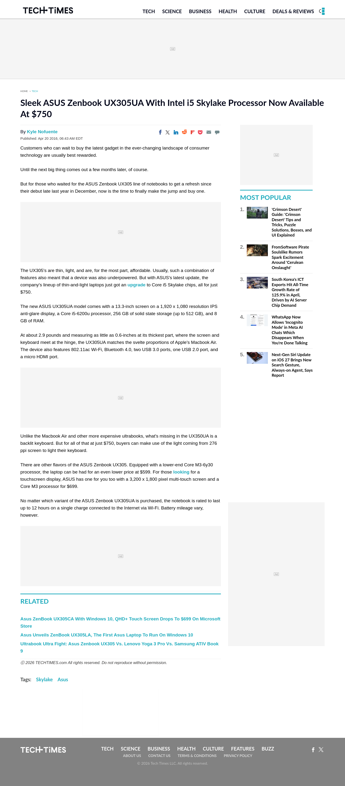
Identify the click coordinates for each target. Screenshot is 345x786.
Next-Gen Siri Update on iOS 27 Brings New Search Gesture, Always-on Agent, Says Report (292, 365)
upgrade (136, 284)
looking (181, 471)
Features (242, 748)
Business (200, 11)
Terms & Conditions (197, 755)
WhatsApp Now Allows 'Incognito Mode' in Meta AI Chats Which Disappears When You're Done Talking (289, 329)
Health (227, 11)
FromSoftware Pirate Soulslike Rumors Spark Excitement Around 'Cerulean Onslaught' (290, 257)
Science (172, 11)
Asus (63, 679)
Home (24, 91)
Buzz (268, 748)
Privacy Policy (238, 755)
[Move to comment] (217, 132)
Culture (254, 11)
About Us (132, 755)
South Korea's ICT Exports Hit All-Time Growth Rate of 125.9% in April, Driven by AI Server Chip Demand (290, 292)
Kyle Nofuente (42, 131)
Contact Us (159, 755)
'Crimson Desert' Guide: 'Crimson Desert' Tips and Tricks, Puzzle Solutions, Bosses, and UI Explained (292, 222)
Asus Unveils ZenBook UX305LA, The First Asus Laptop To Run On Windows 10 (106, 634)
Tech (149, 11)
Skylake (44, 679)
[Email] (209, 132)
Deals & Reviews (293, 11)
